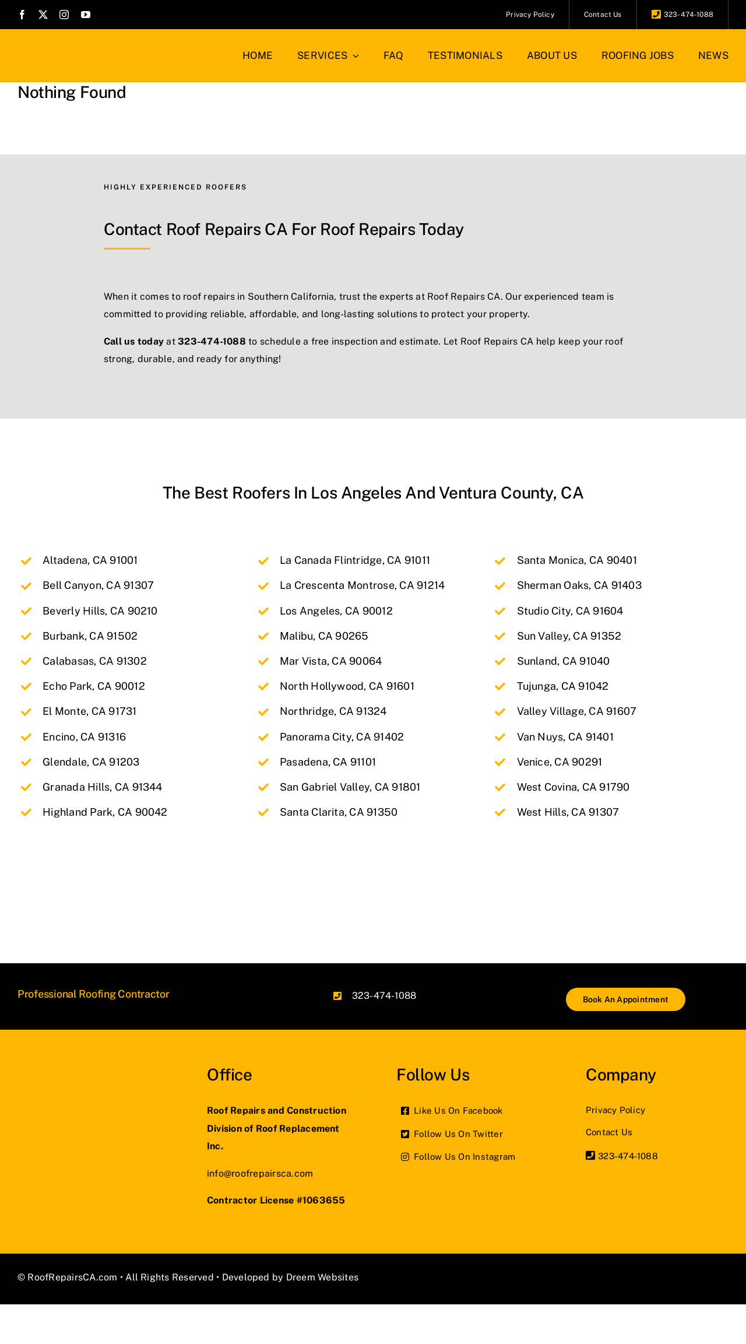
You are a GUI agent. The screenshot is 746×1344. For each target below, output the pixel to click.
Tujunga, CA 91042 (563, 686)
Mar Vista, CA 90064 (331, 661)
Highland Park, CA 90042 (105, 812)
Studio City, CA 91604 (570, 611)
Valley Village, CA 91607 (577, 711)
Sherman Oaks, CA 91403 (579, 585)
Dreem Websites (322, 1277)
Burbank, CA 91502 (90, 636)
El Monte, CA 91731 (89, 711)
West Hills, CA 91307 (568, 812)
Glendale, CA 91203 (91, 762)
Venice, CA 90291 (560, 762)
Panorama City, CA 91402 (342, 737)
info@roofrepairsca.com (260, 1173)
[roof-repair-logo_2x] (67, 45)
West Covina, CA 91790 (573, 787)
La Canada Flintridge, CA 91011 (355, 560)
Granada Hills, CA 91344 (103, 787)
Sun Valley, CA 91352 (569, 636)
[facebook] (22, 14)
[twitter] (43, 14)
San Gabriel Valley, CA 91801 (350, 787)
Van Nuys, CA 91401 (565, 737)
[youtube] (85, 14)
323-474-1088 (212, 341)
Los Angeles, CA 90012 (336, 611)
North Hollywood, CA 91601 (347, 686)
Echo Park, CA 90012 (94, 686)
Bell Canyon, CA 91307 (98, 585)
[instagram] (64, 14)
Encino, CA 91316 (84, 737)
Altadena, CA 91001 (90, 560)
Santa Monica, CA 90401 (577, 560)
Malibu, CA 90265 (324, 636)
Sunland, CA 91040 (563, 661)
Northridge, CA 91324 (333, 711)
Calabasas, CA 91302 (95, 661)
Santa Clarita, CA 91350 (339, 812)
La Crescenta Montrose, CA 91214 (362, 585)
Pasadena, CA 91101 (328, 762)
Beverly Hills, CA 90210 (100, 611)
